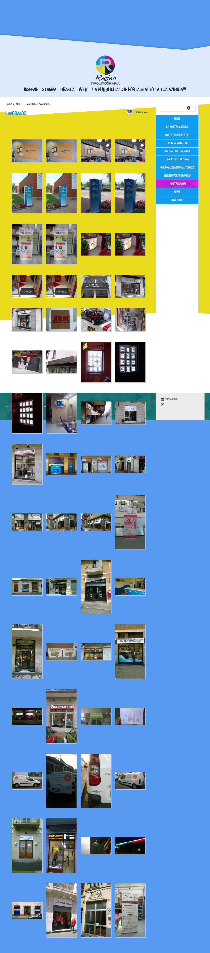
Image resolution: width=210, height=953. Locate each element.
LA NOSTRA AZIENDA (177, 127)
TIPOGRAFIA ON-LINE (177, 143)
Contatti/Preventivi (177, 135)
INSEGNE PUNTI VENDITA (177, 151)
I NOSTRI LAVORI (25, 104)
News (177, 192)
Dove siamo (177, 200)
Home (8, 104)
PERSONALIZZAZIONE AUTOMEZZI (177, 168)
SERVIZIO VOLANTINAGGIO (177, 176)
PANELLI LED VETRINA (177, 159)
